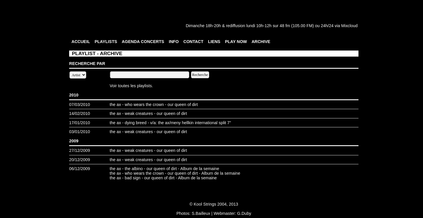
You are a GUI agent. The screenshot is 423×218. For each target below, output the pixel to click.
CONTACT (193, 41)
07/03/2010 (79, 104)
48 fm (284, 25)
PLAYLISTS (106, 41)
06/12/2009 (79, 168)
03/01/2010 (79, 131)
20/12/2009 (79, 159)
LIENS (214, 41)
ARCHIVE (260, 41)
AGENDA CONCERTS (143, 41)
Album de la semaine (199, 168)
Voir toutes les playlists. (131, 85)
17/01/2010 (79, 122)
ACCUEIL (80, 41)
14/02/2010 (79, 113)
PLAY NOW (236, 41)
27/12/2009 (79, 150)
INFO (174, 41)
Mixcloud (349, 25)
